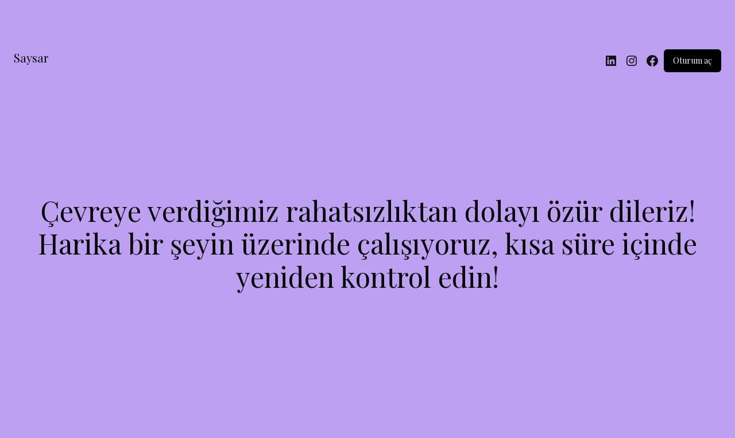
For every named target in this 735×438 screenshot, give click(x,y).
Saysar (31, 57)
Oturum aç (692, 60)
